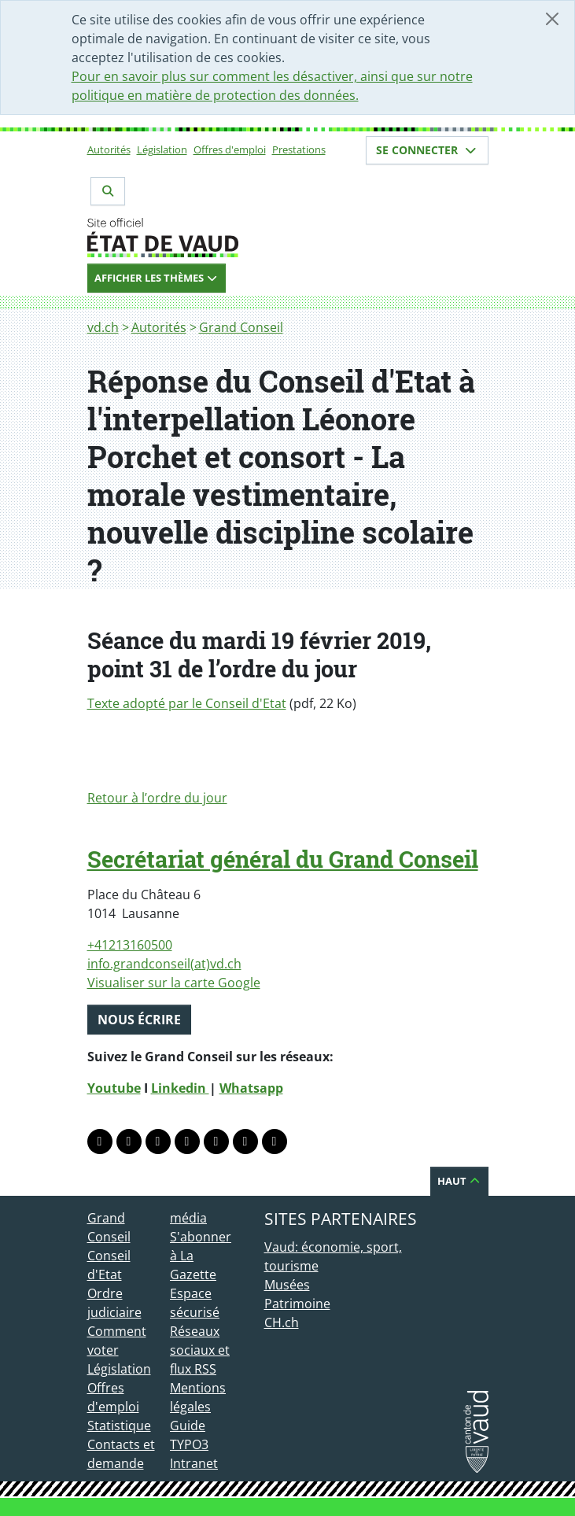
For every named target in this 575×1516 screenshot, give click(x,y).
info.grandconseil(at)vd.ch (164, 963)
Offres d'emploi (230, 149)
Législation (162, 149)
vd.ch (103, 327)
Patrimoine (297, 1303)
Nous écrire (139, 1019)
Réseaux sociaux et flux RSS (200, 1350)
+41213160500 (129, 944)
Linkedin (180, 1088)
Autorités (109, 149)
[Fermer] (552, 19)
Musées (287, 1284)
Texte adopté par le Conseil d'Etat (186, 703)
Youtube (114, 1088)
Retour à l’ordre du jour (157, 797)
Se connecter (427, 149)
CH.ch (281, 1322)
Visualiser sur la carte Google (173, 982)
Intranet (194, 1463)
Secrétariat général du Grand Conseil (282, 859)
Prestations (299, 149)
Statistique (119, 1425)
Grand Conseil (241, 327)
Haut (459, 1181)
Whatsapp (251, 1088)
